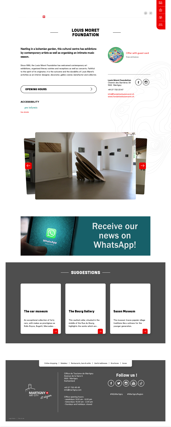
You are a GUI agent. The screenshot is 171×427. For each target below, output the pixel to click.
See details (25, 112)
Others (129, 15)
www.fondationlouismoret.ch (121, 97)
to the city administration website (77, 16)
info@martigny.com (72, 390)
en (123, 15)
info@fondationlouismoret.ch (121, 94)
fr (115, 15)
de (119, 15)
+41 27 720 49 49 (72, 387)
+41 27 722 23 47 (115, 90)
